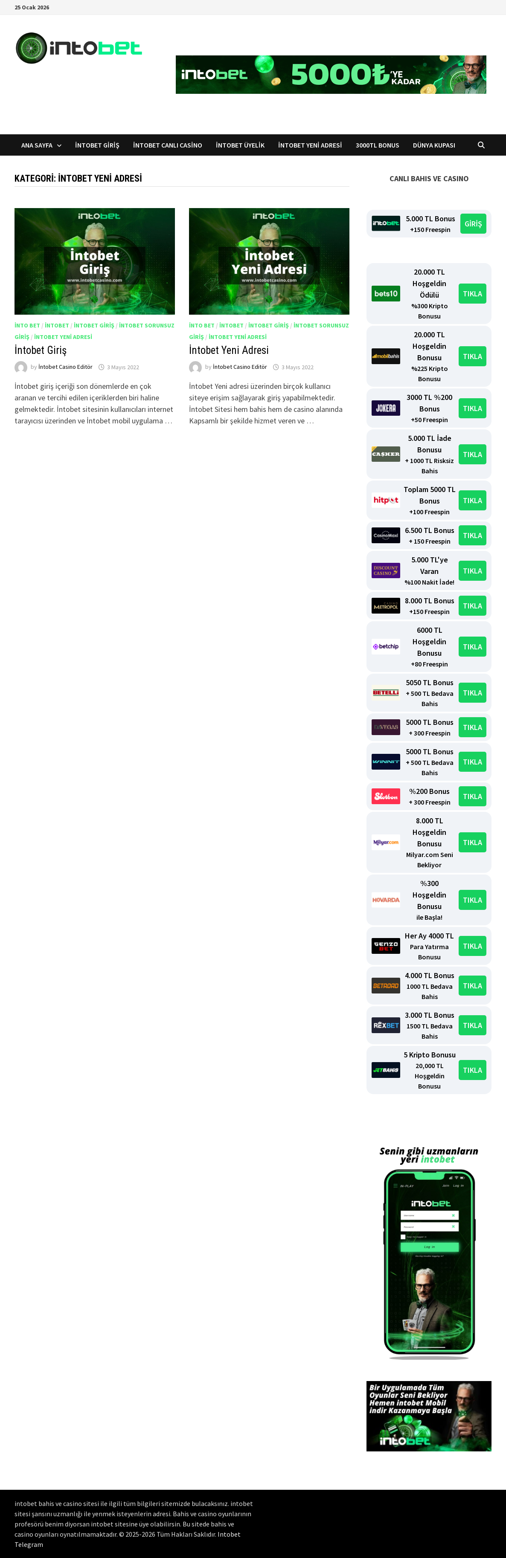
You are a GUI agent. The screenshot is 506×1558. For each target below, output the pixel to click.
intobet (57, 325)
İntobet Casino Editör (65, 367)
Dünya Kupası (434, 145)
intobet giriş (94, 325)
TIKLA (472, 293)
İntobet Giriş (97, 145)
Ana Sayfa (36, 145)
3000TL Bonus (377, 145)
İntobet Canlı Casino (167, 145)
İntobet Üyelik (240, 145)
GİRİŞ (473, 224)
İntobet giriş (268, 325)
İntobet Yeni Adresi (310, 145)
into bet (27, 325)
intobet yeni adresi (63, 337)
